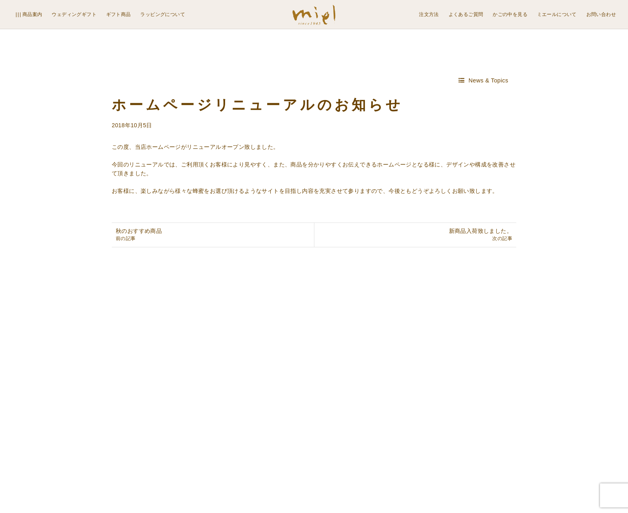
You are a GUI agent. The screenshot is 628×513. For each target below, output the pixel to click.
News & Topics (488, 80)
